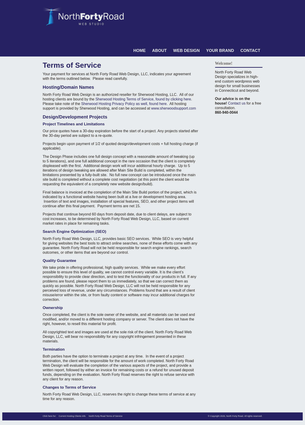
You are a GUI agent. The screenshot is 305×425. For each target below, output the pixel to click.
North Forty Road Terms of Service (106, 416)
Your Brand (220, 50)
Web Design (186, 50)
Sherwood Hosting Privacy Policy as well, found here (124, 104)
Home (139, 50)
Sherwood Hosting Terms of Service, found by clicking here (143, 99)
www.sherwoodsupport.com (174, 108)
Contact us (236, 103)
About (159, 50)
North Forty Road (234, 416)
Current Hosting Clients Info (72, 416)
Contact (250, 50)
